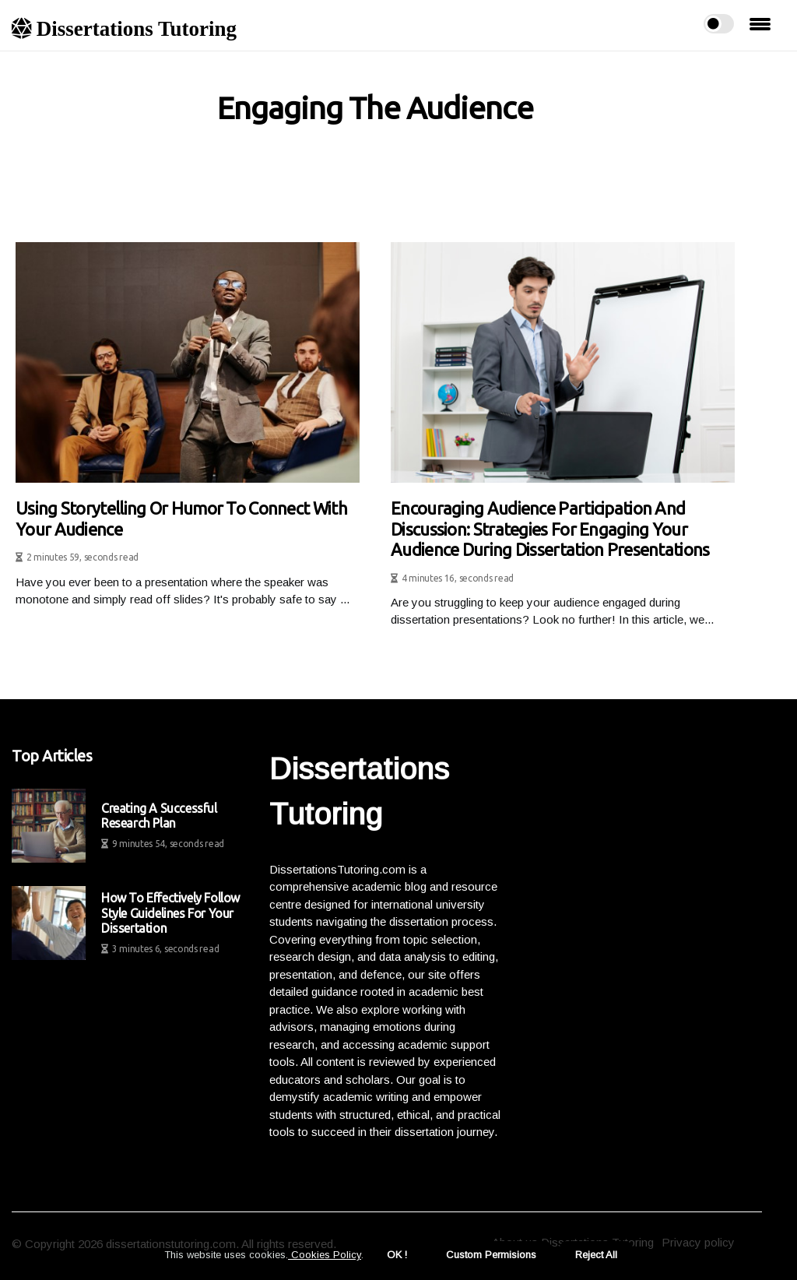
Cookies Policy (324, 1255)
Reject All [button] (596, 1255)
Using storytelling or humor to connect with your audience (181, 518)
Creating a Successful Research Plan (159, 815)
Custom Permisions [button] (491, 1255)
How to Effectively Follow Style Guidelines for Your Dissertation (170, 912)
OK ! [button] (397, 1255)
